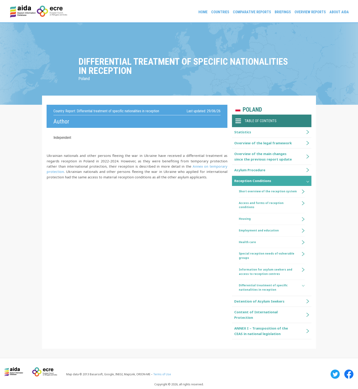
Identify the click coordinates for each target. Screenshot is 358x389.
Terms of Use (162, 374)
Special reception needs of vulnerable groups (266, 256)
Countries (220, 12)
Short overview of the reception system (268, 191)
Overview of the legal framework (263, 143)
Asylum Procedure (249, 170)
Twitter (335, 374)
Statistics (242, 132)
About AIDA (339, 12)
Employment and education (259, 230)
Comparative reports (252, 12)
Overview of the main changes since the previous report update (263, 156)
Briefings (283, 12)
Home (203, 12)
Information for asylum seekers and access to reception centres (265, 272)
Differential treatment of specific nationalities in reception (263, 287)
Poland (252, 109)
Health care (247, 242)
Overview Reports (310, 12)
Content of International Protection (256, 314)
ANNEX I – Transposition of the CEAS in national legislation (261, 331)
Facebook (348, 374)
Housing (245, 219)
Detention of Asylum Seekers (259, 301)
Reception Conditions (252, 180)
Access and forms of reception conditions (261, 205)
